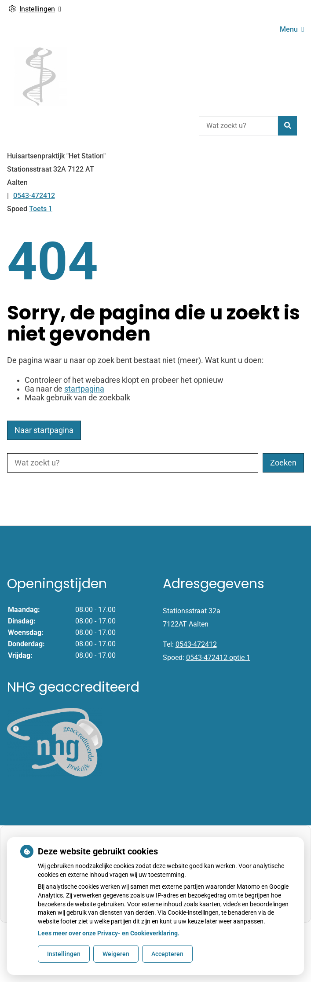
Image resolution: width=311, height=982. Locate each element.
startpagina (84, 389)
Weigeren (115, 953)
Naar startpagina (44, 430)
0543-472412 (196, 644)
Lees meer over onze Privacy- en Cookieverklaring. (108, 933)
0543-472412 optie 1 (218, 657)
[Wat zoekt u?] (238, 126)
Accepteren (167, 953)
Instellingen (63, 953)
